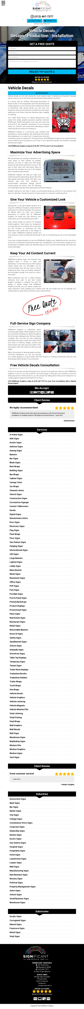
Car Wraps (14, 486)
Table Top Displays (18, 657)
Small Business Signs (19, 898)
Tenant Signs (16, 665)
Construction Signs (18, 498)
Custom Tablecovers (19, 506)
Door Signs (15, 522)
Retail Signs (15, 626)
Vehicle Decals (16, 693)
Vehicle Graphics (17, 697)
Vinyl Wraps (15, 721)
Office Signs (15, 582)
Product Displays (17, 606)
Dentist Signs (16, 835)
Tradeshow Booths (18, 673)
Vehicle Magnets (17, 705)
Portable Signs (16, 594)
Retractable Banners (19, 630)
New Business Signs (19, 875)
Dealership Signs (17, 831)
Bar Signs (14, 458)
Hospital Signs (16, 847)
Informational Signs (19, 550)
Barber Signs (15, 811)
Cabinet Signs (16, 478)
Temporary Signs (17, 662)
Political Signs (16, 882)
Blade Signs (15, 462)
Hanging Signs (16, 546)
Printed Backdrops (18, 602)
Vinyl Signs (15, 936)
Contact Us (50, 21)
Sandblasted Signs (18, 642)
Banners (13, 454)
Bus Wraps (14, 474)
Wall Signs (14, 733)
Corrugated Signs (18, 920)
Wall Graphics (16, 725)
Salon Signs (15, 890)
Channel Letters (17, 490)
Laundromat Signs (18, 859)
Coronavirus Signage (19, 502)
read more (59, 415)
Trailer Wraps (16, 681)
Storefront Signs (17, 653)
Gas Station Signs (18, 542)
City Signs (14, 815)
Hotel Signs (15, 855)
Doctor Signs (15, 839)
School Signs (16, 646)
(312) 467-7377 (42, 16)
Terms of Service (42, 981)
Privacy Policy (42, 979)
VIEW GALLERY (42, 93)
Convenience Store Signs (21, 823)
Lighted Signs (16, 562)
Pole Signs (14, 590)
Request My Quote (42, 72)
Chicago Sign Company (42, 977)
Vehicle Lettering (17, 701)
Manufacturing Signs (19, 871)
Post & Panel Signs (18, 598)
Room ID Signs (16, 634)
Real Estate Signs (17, 618)
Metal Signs (15, 574)
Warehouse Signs (17, 737)
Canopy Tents (16, 482)
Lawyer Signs (16, 863)
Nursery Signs (16, 878)
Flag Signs (14, 530)
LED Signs (14, 554)
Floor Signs (15, 538)
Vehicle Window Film (19, 709)
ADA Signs (14, 438)
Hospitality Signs (17, 851)
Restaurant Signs (17, 622)
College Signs (16, 819)
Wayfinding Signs (17, 741)
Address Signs (16, 446)
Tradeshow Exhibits (18, 677)
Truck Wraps (15, 685)
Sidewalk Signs (17, 650)
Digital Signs (15, 514)
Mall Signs (14, 867)
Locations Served (45, 985)
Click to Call (34, 21)
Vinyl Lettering (16, 713)
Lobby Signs (15, 566)
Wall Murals (15, 729)
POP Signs (14, 586)
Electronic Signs (17, 526)
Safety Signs (15, 638)
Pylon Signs (15, 614)
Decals (13, 510)
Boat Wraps (15, 466)
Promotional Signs (18, 610)
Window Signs (16, 753)
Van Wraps (14, 689)
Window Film (15, 745)
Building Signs (16, 470)
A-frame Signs (16, 434)
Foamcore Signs (17, 928)
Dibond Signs (16, 924)
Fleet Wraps (15, 534)
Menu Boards (16, 570)
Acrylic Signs (16, 442)
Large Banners (16, 558)
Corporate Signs (17, 827)
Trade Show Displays (19, 669)
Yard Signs (14, 757)
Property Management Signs (23, 886)
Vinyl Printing (16, 717)
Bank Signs (15, 803)
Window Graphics (17, 749)
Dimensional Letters (19, 518)
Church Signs (16, 494)
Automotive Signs (18, 799)
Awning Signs (16, 450)
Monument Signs (17, 578)
